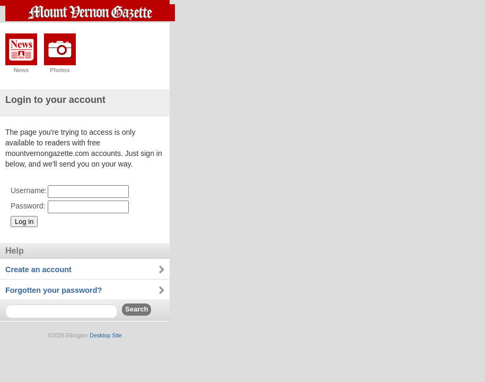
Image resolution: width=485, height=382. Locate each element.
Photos (59, 70)
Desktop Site (105, 335)
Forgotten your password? (53, 290)
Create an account (38, 269)
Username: (29, 190)
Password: (28, 206)
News (21, 70)
